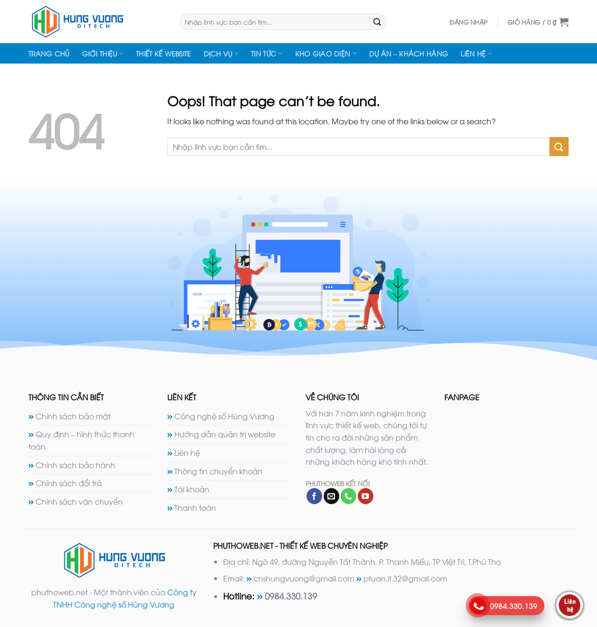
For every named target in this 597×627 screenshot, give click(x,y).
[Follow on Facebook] (314, 496)
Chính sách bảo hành (75, 465)
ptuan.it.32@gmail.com (405, 578)
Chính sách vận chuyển (79, 501)
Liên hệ (476, 53)
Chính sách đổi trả (69, 483)
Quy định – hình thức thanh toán (81, 440)
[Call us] (348, 496)
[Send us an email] (331, 496)
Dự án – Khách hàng (408, 53)
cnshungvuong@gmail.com (303, 578)
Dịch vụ (221, 53)
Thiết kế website (163, 53)
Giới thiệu (103, 53)
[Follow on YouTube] (365, 496)
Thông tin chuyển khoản (218, 471)
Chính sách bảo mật (73, 416)
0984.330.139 (291, 595)
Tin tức (267, 53)
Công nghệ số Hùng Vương (224, 416)
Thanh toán (195, 507)
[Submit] (378, 22)
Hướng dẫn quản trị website (224, 434)
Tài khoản (191, 489)
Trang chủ (49, 53)
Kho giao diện (326, 53)
